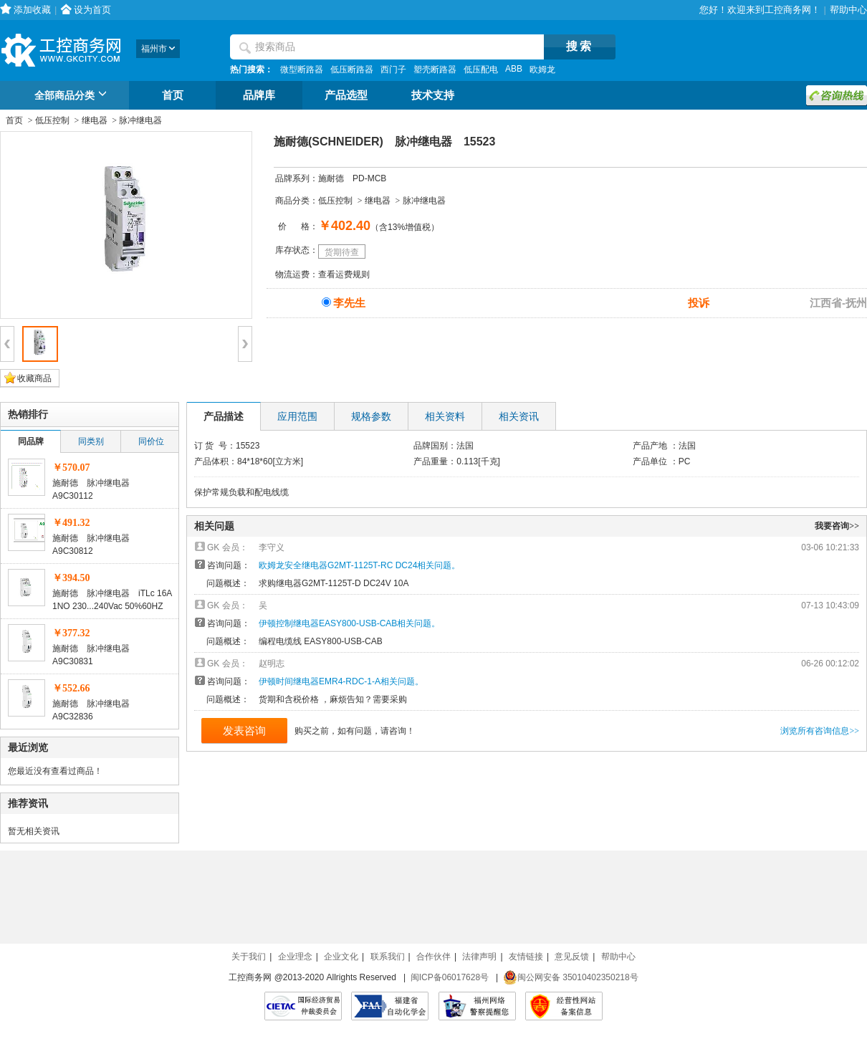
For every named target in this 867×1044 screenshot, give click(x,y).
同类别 (91, 441)
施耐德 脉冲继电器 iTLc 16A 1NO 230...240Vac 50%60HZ (112, 599)
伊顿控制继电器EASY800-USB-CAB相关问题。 (349, 623)
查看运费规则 (344, 274)
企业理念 (295, 957)
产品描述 (223, 416)
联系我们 (387, 957)
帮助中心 (848, 9)
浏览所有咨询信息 (819, 731)
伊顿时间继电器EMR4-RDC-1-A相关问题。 (341, 681)
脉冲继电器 (140, 120)
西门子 (393, 69)
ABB (513, 69)
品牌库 (259, 95)
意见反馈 (572, 957)
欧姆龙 (542, 69)
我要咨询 (837, 526)
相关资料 (445, 416)
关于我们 (248, 957)
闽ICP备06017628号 (450, 977)
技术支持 (432, 95)
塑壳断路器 (434, 69)
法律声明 (479, 957)
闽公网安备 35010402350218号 (570, 977)
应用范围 (297, 416)
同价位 (151, 441)
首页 (172, 95)
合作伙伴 (433, 957)
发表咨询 (244, 730)
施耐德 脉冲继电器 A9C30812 (95, 544)
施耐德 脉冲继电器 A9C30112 (95, 489)
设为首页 (92, 9)
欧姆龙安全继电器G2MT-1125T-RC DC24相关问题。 (359, 565)
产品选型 (346, 95)
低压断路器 (351, 69)
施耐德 (331, 178)
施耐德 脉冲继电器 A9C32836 (95, 710)
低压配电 (481, 69)
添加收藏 (32, 9)
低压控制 (52, 120)
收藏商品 (34, 378)
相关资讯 (519, 416)
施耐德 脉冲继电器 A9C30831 (95, 654)
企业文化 (341, 957)
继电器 (94, 120)
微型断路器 (301, 69)
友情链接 (526, 957)
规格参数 (371, 416)
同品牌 (31, 441)
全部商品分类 (72, 96)
